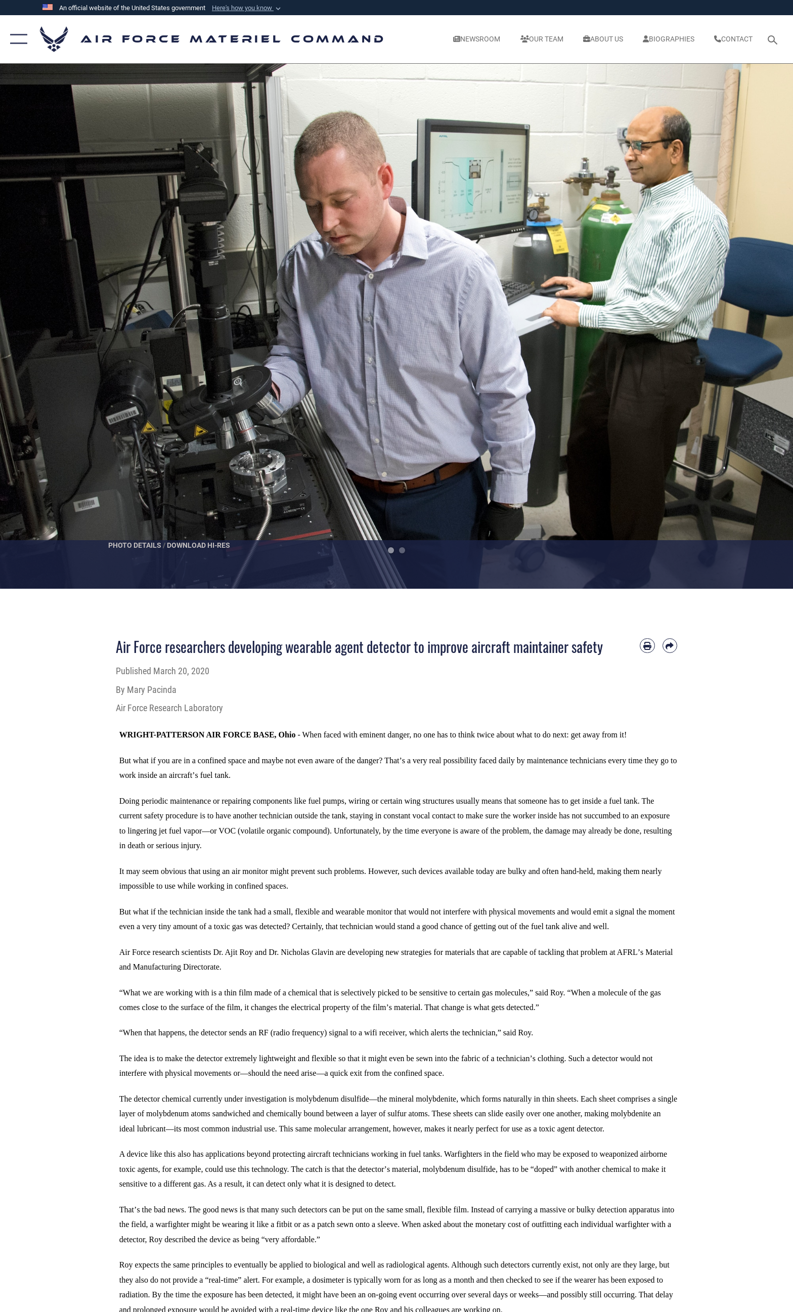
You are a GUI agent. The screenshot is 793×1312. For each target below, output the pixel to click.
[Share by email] (670, 645)
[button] (247, 8)
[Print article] (647, 645)
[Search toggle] (774, 39)
